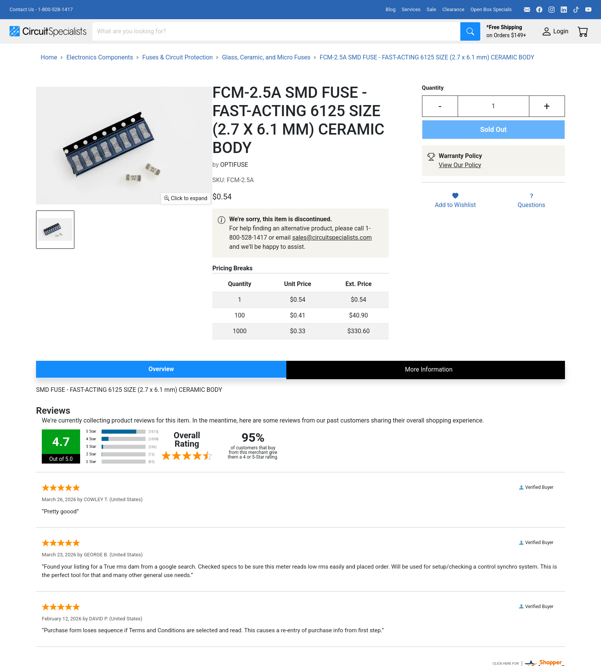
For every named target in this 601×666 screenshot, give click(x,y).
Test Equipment (122, 54)
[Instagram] (551, 10)
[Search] (276, 31)
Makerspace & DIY (239, 54)
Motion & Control (342, 54)
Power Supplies (179, 54)
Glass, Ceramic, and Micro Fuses (266, 78)
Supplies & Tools (483, 54)
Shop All (21, 54)
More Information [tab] (429, 391)
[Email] (527, 10)
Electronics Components (413, 54)
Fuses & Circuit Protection (177, 78)
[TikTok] (576, 10)
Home (49, 78)
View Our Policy (460, 186)
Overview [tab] (161, 390)
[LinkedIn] (564, 10)
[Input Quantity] (493, 127)
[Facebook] (539, 10)
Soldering (292, 54)
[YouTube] (588, 10)
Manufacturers (66, 54)
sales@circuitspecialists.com (332, 259)
